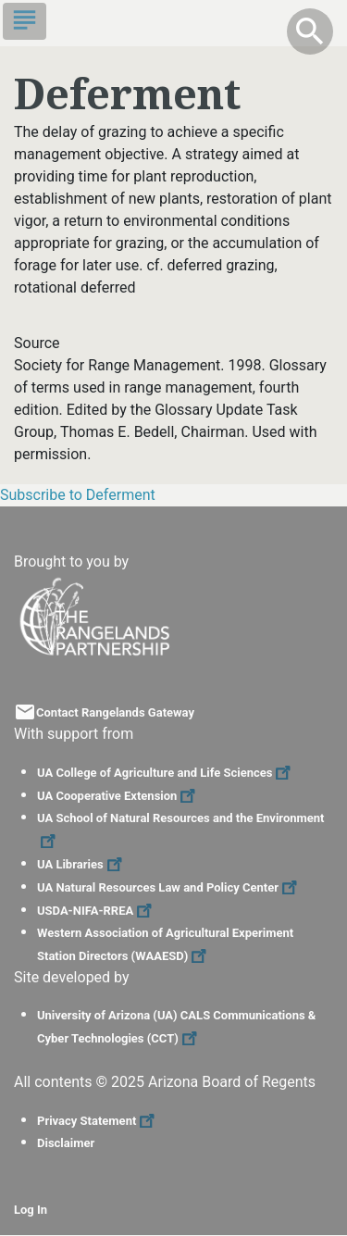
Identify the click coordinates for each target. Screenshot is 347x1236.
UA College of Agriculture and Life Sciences (166, 773)
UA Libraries (82, 864)
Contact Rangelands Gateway (115, 712)
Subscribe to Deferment (77, 495)
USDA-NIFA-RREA (96, 911)
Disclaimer (65, 1143)
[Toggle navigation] (24, 21)
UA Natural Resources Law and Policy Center (169, 887)
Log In (30, 1210)
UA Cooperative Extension (118, 796)
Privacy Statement (98, 1121)
